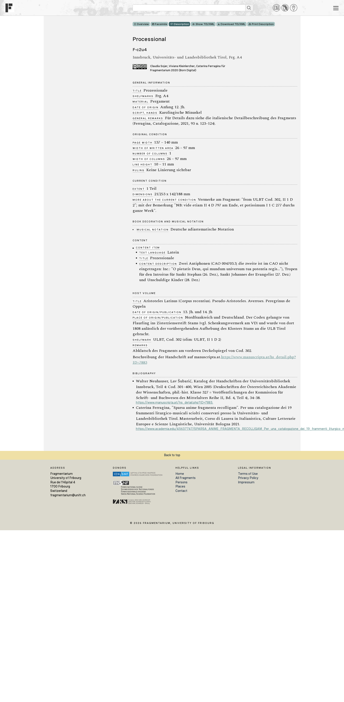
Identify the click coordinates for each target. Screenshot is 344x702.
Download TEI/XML (233, 24)
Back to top (172, 455)
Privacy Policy (248, 478)
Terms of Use (248, 473)
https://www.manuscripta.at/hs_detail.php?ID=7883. (174, 402)
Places (180, 486)
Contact (181, 491)
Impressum (246, 482)
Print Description (263, 24)
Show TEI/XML (205, 24)
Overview (143, 24)
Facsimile (161, 24)
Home (179, 473)
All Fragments (185, 478)
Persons (181, 482)
